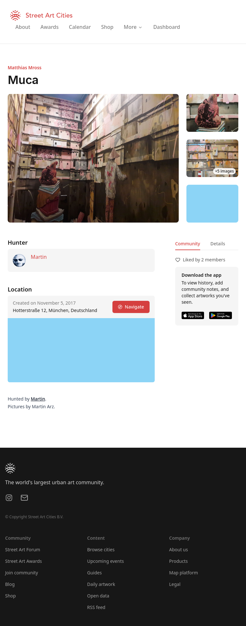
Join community (21, 573)
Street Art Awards (23, 561)
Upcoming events (105, 561)
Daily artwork (101, 584)
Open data (98, 596)
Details (217, 244)
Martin (39, 256)
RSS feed (96, 607)
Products (178, 561)
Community (187, 244)
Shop (10, 596)
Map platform (183, 573)
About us (178, 549)
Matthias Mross (24, 67)
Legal (174, 584)
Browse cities (101, 549)
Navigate (131, 307)
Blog (10, 584)
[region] (212, 204)
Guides (94, 573)
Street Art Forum (22, 549)
